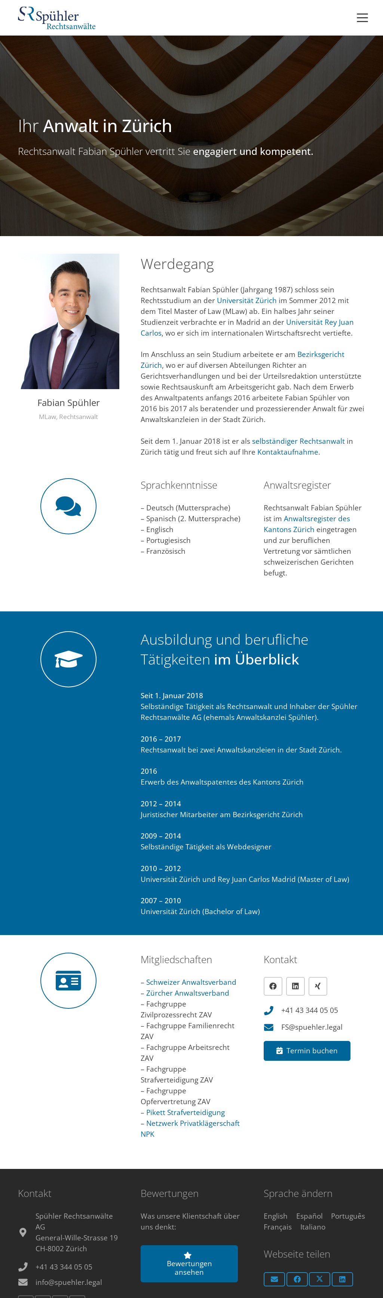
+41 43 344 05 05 (309, 1010)
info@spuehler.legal (69, 1282)
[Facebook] (273, 986)
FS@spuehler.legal (312, 1027)
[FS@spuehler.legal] (272, 1027)
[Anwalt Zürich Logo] (56, 18)
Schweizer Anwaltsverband (191, 982)
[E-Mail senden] (274, 1279)
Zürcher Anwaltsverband (187, 993)
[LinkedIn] (295, 986)
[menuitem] (276, 1216)
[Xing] (318, 986)
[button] (362, 18)
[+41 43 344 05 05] (272, 1011)
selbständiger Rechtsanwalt (298, 441)
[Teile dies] (297, 1279)
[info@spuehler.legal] (27, 1282)
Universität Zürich (247, 300)
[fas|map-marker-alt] (27, 1232)
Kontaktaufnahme (287, 452)
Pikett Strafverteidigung (185, 1112)
